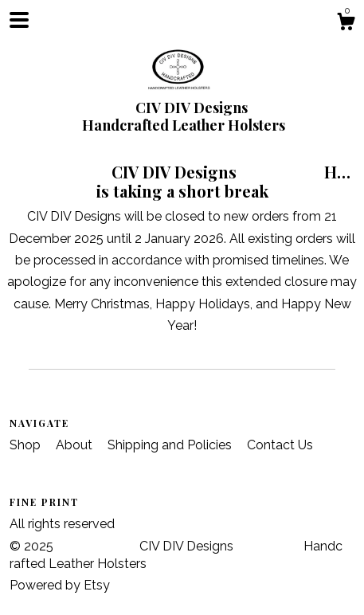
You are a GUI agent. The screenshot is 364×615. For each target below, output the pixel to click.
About (76, 444)
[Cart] (345, 24)
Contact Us (280, 444)
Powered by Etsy (60, 585)
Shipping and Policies (171, 444)
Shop (27, 444)
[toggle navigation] (19, 20)
